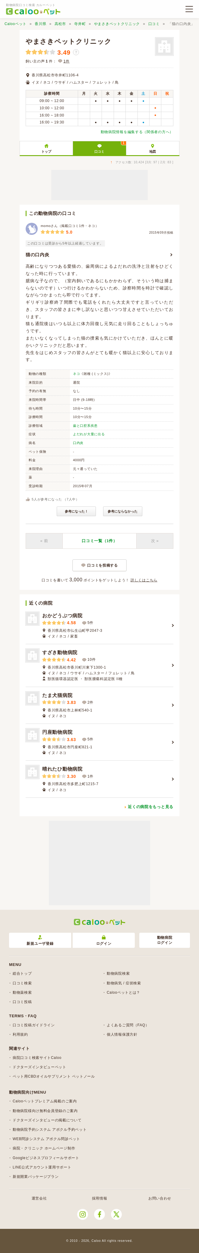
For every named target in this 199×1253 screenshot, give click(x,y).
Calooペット (16, 24)
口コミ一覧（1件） (99, 541)
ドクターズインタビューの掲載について (47, 1120)
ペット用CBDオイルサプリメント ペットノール (54, 1076)
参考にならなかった (122, 511)
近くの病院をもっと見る (150, 806)
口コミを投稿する (102, 565)
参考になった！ (76, 511)
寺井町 (80, 24)
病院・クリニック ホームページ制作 (44, 1148)
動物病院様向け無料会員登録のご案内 (45, 1111)
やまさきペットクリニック (117, 24)
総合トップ (22, 973)
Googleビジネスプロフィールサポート (46, 1158)
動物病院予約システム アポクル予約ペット (50, 1129)
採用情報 (99, 1198)
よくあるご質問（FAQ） (128, 1025)
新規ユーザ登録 (40, 940)
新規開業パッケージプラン (35, 1177)
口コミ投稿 (22, 1002)
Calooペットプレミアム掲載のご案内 (45, 1101)
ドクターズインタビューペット (39, 1067)
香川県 (40, 24)
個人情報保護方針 (122, 1034)
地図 (152, 151)
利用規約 (20, 1034)
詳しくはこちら (144, 580)
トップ (46, 151)
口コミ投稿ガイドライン (34, 1025)
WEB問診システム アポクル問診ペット (46, 1139)
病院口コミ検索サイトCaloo (37, 1058)
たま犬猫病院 (57, 695)
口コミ (154, 24)
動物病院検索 (118, 973)
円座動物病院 (57, 732)
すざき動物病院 (59, 652)
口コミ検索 (22, 983)
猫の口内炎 (37, 254)
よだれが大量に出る (89, 434)
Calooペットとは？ (123, 992)
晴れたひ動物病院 (62, 769)
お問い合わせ (159, 1198)
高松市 (60, 24)
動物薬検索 (22, 992)
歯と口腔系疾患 (85, 425)
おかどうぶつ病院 (62, 615)
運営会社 (39, 1198)
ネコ (76, 374)
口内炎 (78, 443)
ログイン (104, 940)
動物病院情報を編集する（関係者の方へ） (137, 132)
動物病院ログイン (164, 940)
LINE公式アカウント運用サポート (42, 1167)
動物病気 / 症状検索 (124, 983)
